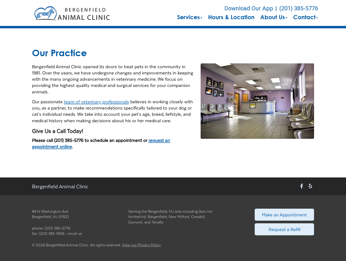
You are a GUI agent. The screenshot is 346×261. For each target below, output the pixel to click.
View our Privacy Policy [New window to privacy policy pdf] (141, 245)
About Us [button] (273, 17)
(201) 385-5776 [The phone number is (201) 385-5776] (298, 8)
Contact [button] (305, 17)
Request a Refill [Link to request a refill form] (284, 229)
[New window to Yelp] (310, 186)
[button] (72, 13)
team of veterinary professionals (96, 101)
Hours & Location (231, 17)
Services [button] (189, 17)
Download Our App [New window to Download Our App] (248, 8)
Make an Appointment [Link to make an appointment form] (284, 214)
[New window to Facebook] (301, 186)
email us (75, 233)
